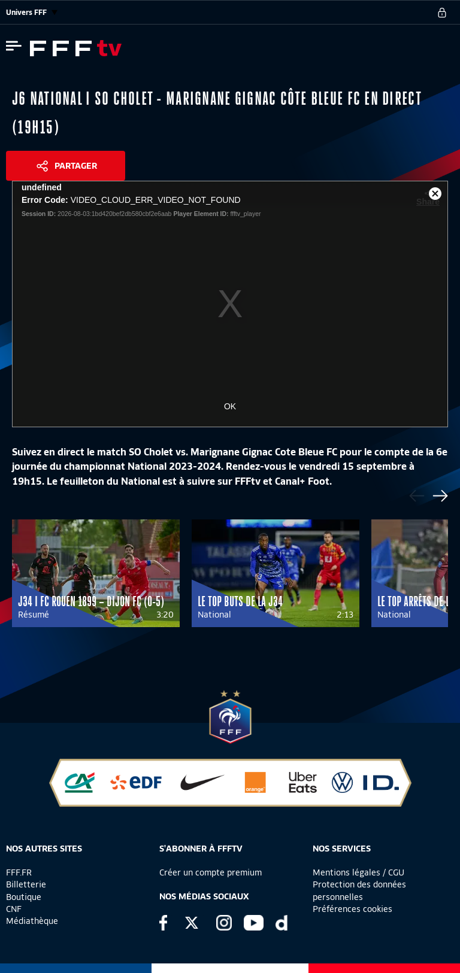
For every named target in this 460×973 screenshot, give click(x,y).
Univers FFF (32, 12)
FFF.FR (19, 872)
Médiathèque (32, 921)
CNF (14, 909)
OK (230, 406)
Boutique (23, 897)
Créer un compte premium (210, 872)
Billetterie (26, 884)
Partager (76, 166)
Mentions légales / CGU (358, 872)
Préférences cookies (352, 909)
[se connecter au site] (442, 13)
